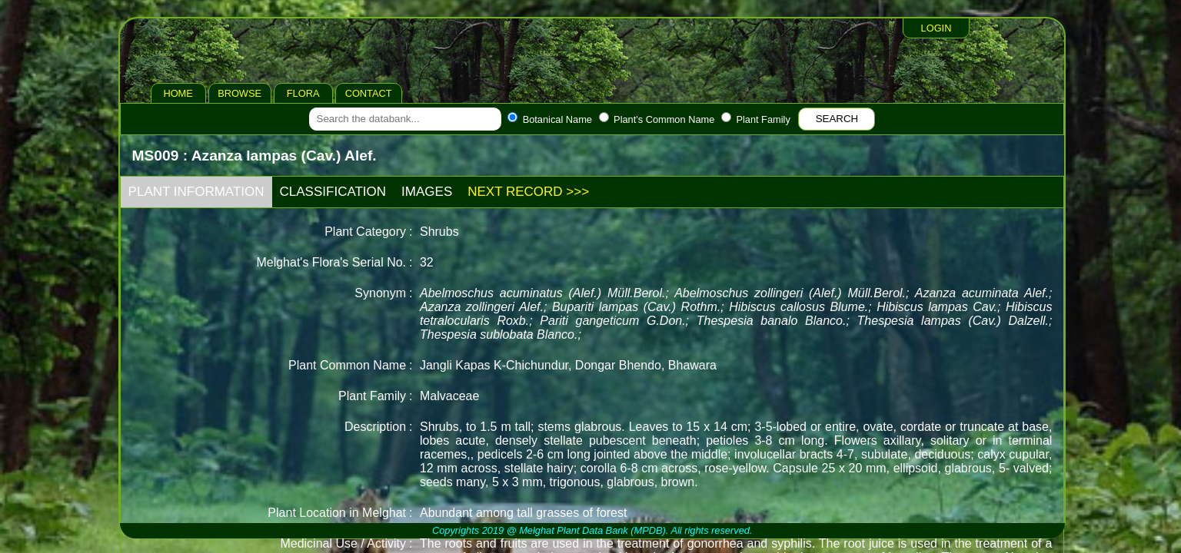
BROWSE (239, 93)
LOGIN (936, 28)
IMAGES (426, 191)
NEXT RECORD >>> (528, 191)
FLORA (303, 93)
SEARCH (837, 118)
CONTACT (368, 93)
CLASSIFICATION (333, 191)
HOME (177, 93)
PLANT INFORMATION (196, 191)
